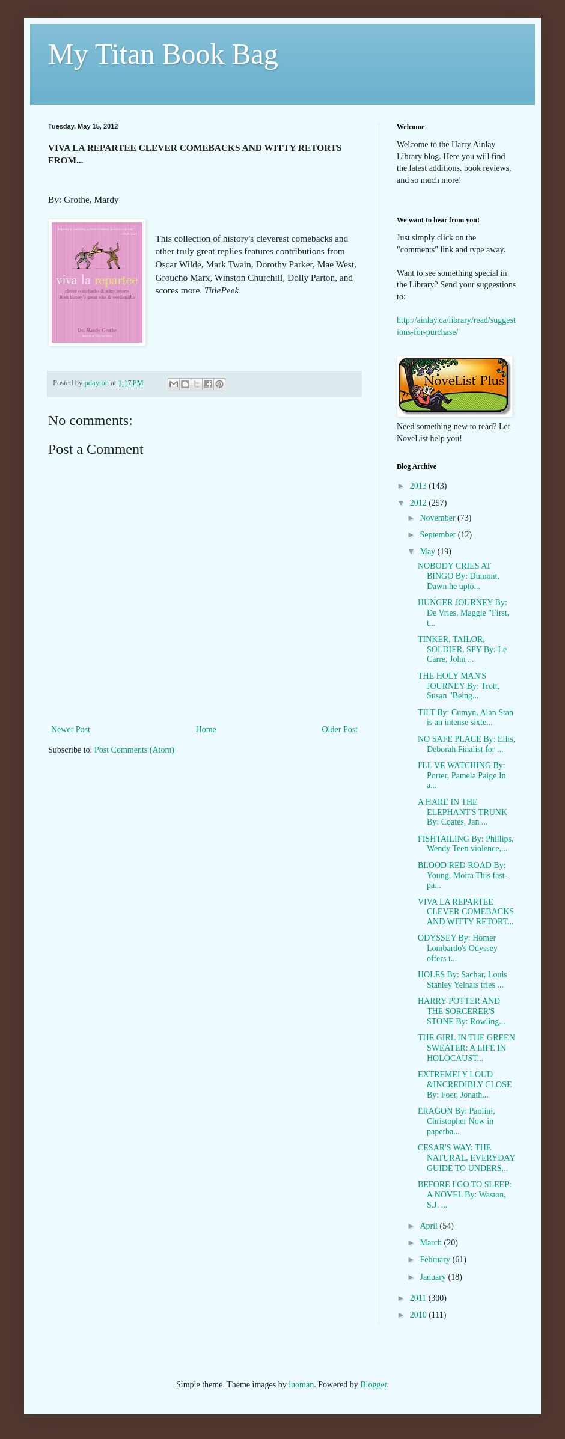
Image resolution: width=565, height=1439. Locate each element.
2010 (419, 1314)
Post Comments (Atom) (134, 749)
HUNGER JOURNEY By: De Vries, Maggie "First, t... (463, 613)
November (438, 517)
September (438, 534)
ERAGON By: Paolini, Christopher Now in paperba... (456, 1121)
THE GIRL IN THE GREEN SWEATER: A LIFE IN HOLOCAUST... (466, 1048)
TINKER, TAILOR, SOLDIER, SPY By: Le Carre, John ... (462, 649)
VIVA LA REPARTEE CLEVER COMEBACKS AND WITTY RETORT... (466, 912)
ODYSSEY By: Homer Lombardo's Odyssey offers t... (458, 948)
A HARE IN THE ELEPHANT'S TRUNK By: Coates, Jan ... (462, 812)
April (429, 1225)
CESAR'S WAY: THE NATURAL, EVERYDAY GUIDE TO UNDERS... (466, 1158)
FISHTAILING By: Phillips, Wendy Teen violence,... (466, 844)
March (432, 1242)
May (428, 551)
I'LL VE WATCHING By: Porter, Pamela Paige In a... (462, 775)
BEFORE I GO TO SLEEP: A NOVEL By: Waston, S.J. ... (465, 1194)
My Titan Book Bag (163, 54)
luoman (301, 1384)
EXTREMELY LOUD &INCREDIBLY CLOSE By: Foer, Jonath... (465, 1084)
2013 (419, 485)
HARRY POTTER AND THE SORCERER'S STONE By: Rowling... (461, 1011)
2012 (419, 502)
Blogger (373, 1384)
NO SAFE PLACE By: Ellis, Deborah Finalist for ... (466, 744)
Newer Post (70, 729)
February (436, 1259)
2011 (419, 1298)
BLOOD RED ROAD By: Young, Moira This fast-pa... (462, 875)
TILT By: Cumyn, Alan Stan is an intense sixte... (465, 717)
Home (206, 729)
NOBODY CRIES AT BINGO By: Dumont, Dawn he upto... (458, 576)
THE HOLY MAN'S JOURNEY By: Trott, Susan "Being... (458, 686)
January (434, 1277)
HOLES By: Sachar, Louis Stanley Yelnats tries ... (462, 979)
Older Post (340, 729)
